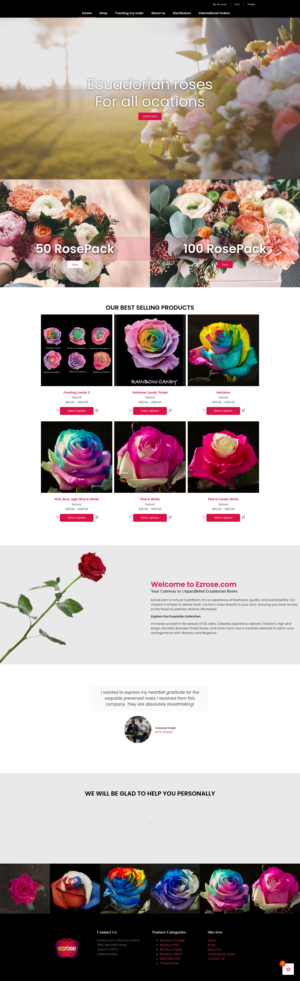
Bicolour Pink (169, 945)
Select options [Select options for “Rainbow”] (223, 411)
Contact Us (216, 958)
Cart (237, 4)
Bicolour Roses (171, 949)
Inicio (212, 940)
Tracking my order (129, 13)
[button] (45, 715)
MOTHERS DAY (170, 958)
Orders (251, 4)
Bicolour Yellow (171, 954)
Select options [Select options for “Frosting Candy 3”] (77, 411)
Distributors (182, 13)
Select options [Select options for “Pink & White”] (150, 517)
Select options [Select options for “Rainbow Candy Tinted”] (150, 411)
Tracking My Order (221, 954)
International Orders (214, 13)
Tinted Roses (169, 963)
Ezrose (87, 13)
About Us (158, 13)
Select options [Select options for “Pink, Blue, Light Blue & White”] (77, 517)
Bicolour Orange (172, 940)
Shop (103, 13)
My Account (219, 4)
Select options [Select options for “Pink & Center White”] (223, 517)
